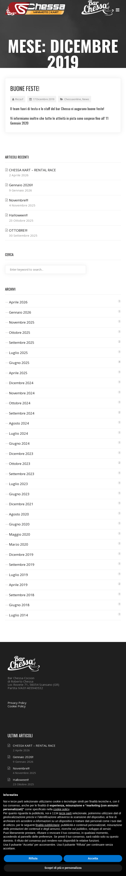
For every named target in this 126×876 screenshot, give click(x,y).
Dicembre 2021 (21, 504)
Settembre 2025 (21, 342)
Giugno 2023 (19, 494)
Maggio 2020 (19, 534)
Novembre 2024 (22, 393)
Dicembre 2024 (21, 383)
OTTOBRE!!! (18, 230)
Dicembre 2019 (21, 554)
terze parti (65, 813)
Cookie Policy (17, 706)
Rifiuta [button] (33, 858)
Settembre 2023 (21, 473)
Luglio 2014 (18, 615)
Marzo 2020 (18, 544)
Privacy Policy (17, 703)
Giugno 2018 (19, 605)
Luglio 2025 (18, 352)
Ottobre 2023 (19, 463)
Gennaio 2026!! (21, 185)
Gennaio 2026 (20, 312)
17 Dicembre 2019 (41, 99)
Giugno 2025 (19, 362)
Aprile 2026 (18, 302)
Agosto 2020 (19, 514)
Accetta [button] (93, 858)
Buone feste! (24, 88)
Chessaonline (72, 99)
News (85, 99)
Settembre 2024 (21, 413)
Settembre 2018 (21, 595)
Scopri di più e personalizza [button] (63, 867)
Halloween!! (18, 215)
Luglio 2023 (18, 483)
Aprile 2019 (18, 584)
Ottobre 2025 (19, 332)
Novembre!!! (18, 200)
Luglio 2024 (18, 433)
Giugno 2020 (19, 524)
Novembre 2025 (22, 322)
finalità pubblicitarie (47, 825)
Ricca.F (17, 99)
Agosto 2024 (19, 423)
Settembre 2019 (21, 564)
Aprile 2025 (18, 373)
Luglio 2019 (18, 574)
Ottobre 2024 (19, 403)
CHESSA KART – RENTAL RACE (32, 170)
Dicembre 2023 (21, 453)
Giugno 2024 (19, 443)
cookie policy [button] (61, 809)
